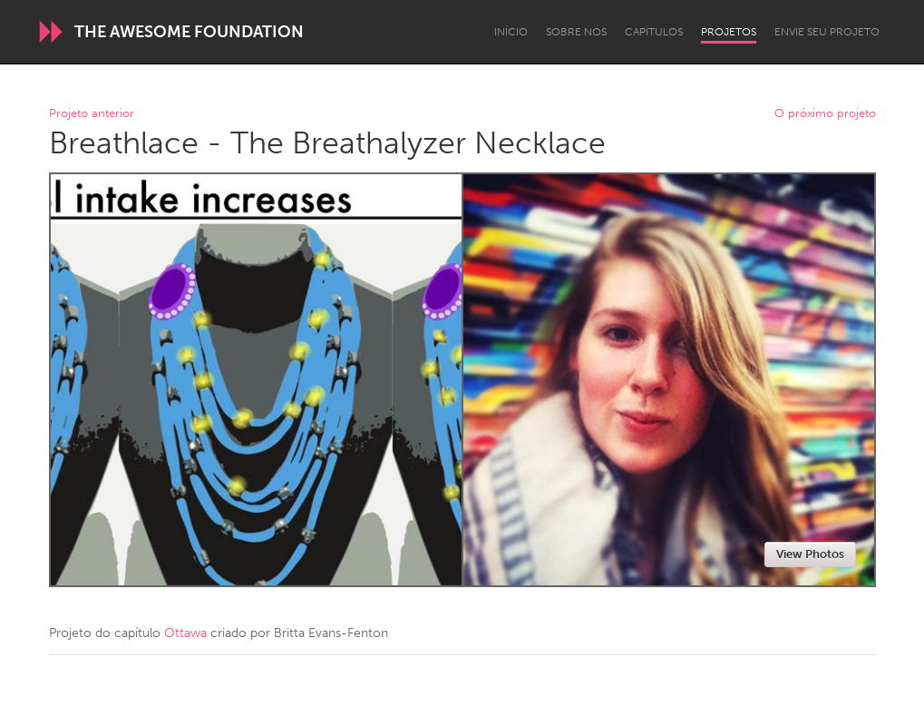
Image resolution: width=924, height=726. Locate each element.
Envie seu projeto (827, 31)
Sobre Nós (576, 31)
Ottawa (185, 633)
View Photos (810, 554)
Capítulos (654, 31)
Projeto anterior (91, 114)
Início (511, 31)
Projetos (728, 31)
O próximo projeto (825, 114)
